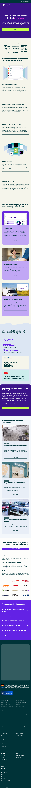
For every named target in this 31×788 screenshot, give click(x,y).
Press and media (4, 759)
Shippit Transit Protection (6, 704)
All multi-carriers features (6, 722)
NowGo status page (20, 741)
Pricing (2, 748)
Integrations (3, 746)
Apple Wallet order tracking (6, 708)
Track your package (20, 755)
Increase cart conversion (20, 700)
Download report (15, 408)
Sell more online (19, 704)
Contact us (18, 747)
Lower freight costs (20, 706)
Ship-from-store (19, 712)
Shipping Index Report (5, 743)
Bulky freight (18, 718)
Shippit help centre (19, 733)
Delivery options (4, 702)
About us (3, 755)
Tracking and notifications (6, 718)
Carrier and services (20, 743)
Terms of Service (4, 772)
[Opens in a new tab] (24, 1)
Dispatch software (4, 726)
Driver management (4, 720)
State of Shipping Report (6, 737)
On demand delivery (20, 716)
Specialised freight (19, 720)
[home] (6, 5)
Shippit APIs (5, 567)
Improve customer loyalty (21, 702)
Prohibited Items (4, 774)
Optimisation (3, 712)
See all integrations (15, 548)
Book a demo (15, 29)
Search (17, 753)
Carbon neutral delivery (20, 726)
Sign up (17, 761)
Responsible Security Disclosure (7, 780)
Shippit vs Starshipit (5, 750)
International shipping (20, 724)
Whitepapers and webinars (6, 739)
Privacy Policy (3, 778)
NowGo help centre (19, 735)
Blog (2, 735)
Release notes (4, 733)
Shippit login (18, 757)
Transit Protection (4, 776)
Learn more (15, 96)
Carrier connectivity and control (7, 706)
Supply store (18, 745)
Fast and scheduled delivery (21, 714)
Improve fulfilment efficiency (21, 708)
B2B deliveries (19, 722)
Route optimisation (4, 724)
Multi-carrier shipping (5, 700)
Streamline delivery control (21, 710)
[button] (25, 5)
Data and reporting (4, 716)
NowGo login (18, 759)
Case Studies (3, 741)
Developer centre (19, 737)
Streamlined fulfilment (5, 714)
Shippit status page (20, 739)
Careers (2, 757)
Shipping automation (5, 710)
